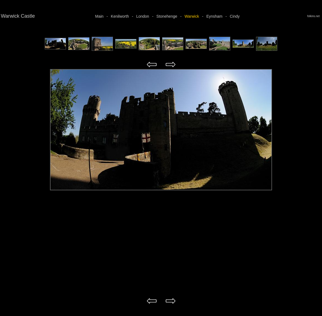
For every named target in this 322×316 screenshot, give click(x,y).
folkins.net (314, 16)
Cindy (235, 16)
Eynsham (214, 16)
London (142, 16)
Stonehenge (166, 16)
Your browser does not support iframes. (161, 46)
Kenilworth (120, 16)
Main (99, 16)
